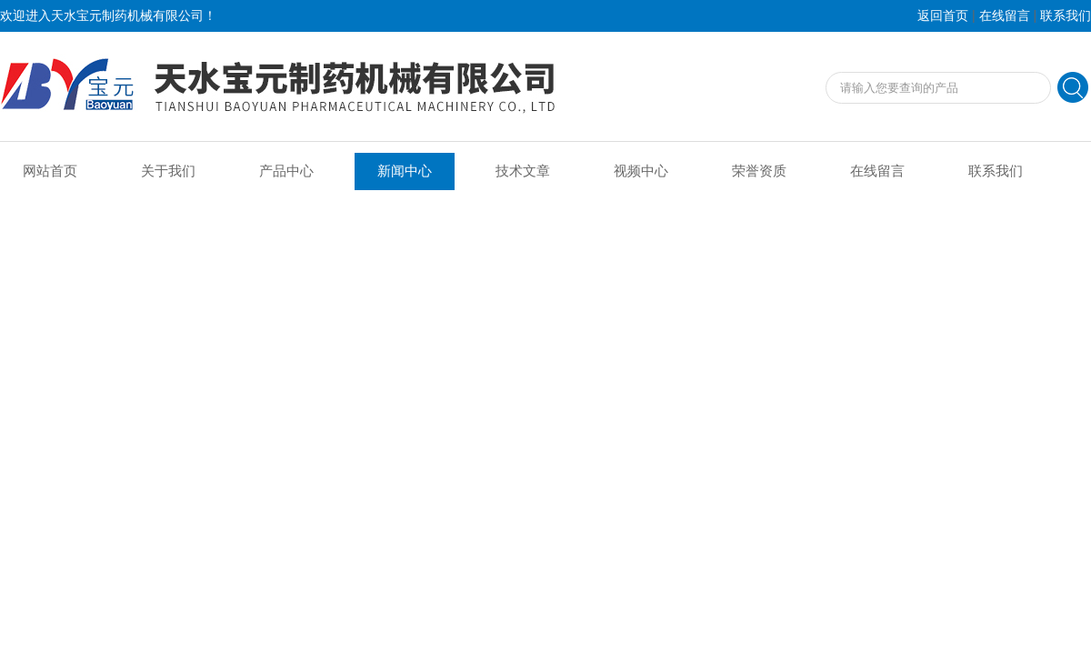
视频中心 (641, 171)
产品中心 (286, 171)
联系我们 (1065, 16)
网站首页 (50, 171)
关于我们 (168, 171)
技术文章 (522, 171)
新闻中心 (404, 171)
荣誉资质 (759, 171)
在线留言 (1004, 16)
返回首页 (942, 16)
